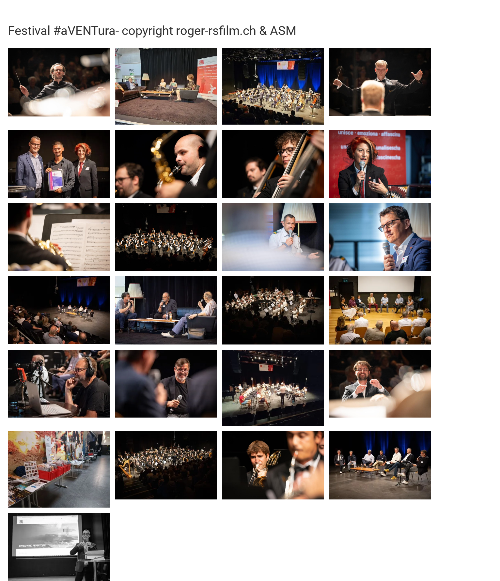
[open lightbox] (59, 82)
